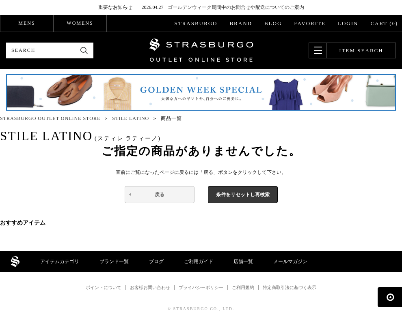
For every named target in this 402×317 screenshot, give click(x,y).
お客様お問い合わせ (150, 287)
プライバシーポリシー (201, 287)
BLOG (273, 23)
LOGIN (348, 23)
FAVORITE (310, 23)
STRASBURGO (195, 23)
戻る (159, 194)
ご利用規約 (243, 287)
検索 (84, 50)
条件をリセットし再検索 (243, 194)
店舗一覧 (243, 261)
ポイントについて (103, 287)
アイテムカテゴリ (59, 261)
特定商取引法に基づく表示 (289, 287)
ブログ (156, 261)
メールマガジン (290, 261)
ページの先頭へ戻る (390, 297)
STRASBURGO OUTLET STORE (201, 50)
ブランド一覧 (114, 261)
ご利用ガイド (198, 261)
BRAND (240, 23)
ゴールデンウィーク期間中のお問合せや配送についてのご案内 (236, 7)
